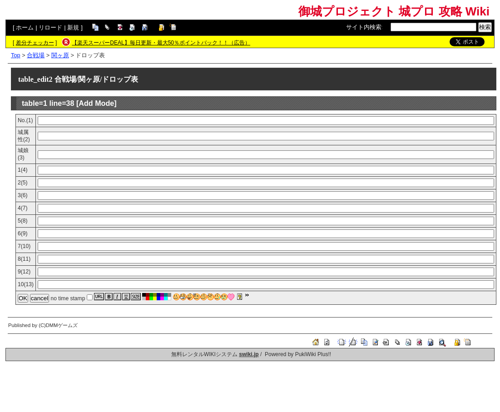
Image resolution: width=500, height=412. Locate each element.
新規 (73, 27)
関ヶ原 (60, 55)
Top (15, 55)
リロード (50, 27)
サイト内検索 (363, 27)
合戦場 (36, 55)
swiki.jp (248, 354)
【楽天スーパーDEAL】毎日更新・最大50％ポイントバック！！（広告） (161, 43)
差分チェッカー (35, 43)
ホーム (25, 27)
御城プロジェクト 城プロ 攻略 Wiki (394, 11)
